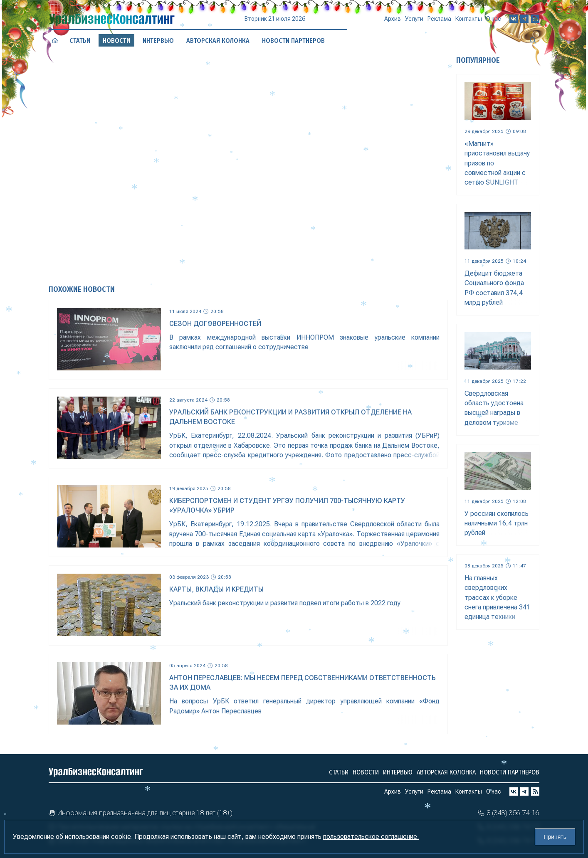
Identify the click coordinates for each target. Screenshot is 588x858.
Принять (555, 836)
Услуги (414, 19)
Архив (392, 20)
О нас (493, 12)
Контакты (468, 15)
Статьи (338, 772)
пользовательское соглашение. (371, 837)
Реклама (439, 18)
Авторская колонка (446, 772)
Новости (366, 772)
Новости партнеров (509, 772)
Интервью (398, 772)
